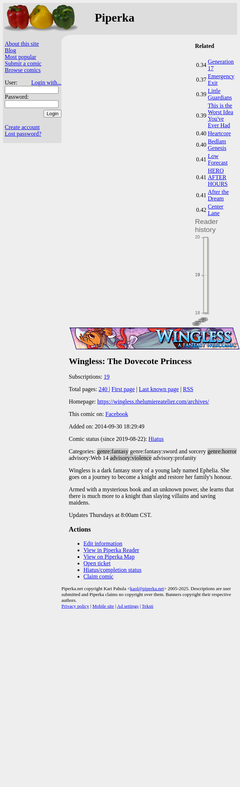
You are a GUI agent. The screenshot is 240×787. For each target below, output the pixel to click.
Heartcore (219, 133)
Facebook (116, 414)
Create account (22, 127)
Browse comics (23, 70)
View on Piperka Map (109, 557)
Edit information (102, 543)
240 (104, 389)
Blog (10, 50)
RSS (188, 389)
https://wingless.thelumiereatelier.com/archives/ (153, 401)
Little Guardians (220, 94)
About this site (22, 44)
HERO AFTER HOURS (218, 177)
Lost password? (23, 134)
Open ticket (96, 563)
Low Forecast (218, 159)
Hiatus (156, 439)
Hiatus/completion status (112, 570)
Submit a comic (23, 63)
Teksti (148, 606)
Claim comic (98, 576)
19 (107, 377)
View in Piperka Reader (111, 550)
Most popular (20, 57)
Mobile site (103, 606)
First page (123, 389)
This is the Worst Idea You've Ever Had (220, 115)
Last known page (159, 389)
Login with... (46, 82)
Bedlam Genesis (217, 144)
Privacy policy (75, 606)
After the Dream (218, 195)
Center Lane (216, 209)
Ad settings (128, 606)
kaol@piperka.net (147, 588)
